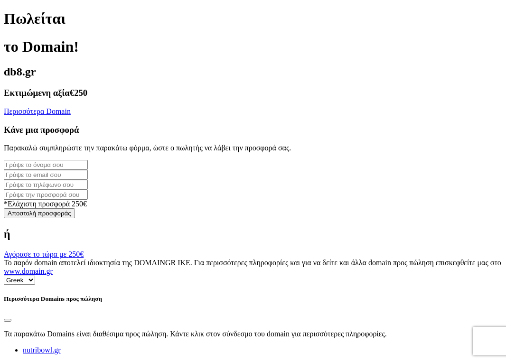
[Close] (7, 320)
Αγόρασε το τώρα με (44, 254)
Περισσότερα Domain (37, 111)
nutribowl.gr (42, 350)
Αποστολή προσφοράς (39, 213)
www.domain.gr (28, 271)
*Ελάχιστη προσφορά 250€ (45, 204)
